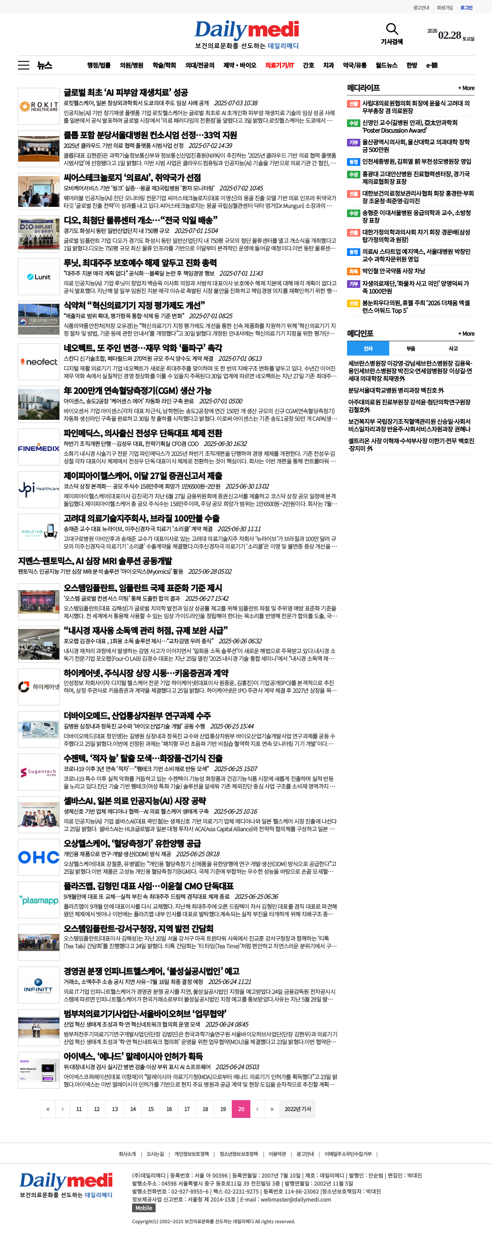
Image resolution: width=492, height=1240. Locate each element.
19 (223, 1109)
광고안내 (421, 7)
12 (96, 1109)
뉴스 (44, 65)
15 (150, 1109)
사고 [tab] (453, 348)
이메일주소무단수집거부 (348, 1153)
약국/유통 (354, 65)
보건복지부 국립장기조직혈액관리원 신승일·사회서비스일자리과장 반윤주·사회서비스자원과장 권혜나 (409, 425)
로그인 (466, 7)
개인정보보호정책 (191, 1153)
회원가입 (444, 7)
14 (132, 1109)
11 (78, 1109)
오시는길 (155, 1153)
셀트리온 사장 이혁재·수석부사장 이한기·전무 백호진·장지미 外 (411, 444)
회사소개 (127, 1153)
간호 (308, 65)
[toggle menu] (23, 63)
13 (114, 1109)
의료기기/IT (279, 65)
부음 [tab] (410, 348)
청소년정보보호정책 (239, 1153)
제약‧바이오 (239, 65)
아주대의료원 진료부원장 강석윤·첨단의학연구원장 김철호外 (409, 405)
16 (169, 1109)
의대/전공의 (199, 65)
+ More (466, 88)
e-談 (431, 65)
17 (186, 1109)
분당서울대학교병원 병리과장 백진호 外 (396, 390)
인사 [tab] (368, 348)
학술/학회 (164, 65)
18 (205, 1109)
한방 (411, 65)
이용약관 (277, 1153)
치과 (328, 65)
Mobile (143, 1207)
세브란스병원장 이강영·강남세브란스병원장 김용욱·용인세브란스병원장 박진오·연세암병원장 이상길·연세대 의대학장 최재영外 (410, 370)
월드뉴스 (386, 65)
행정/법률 (99, 65)
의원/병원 (131, 65)
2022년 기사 (298, 1109)
